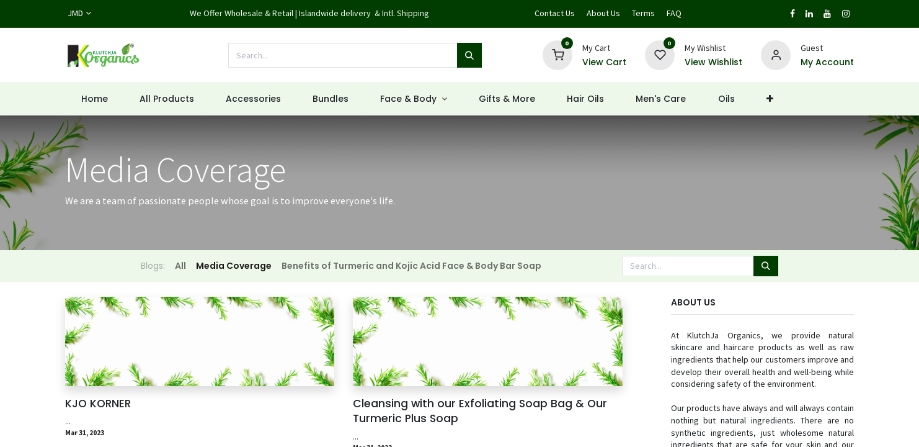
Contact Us (555, 13)
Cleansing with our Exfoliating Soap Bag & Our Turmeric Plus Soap (480, 411)
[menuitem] (94, 99)
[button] (769, 99)
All (180, 266)
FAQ (674, 13)
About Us (603, 13)
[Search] (469, 55)
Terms (643, 13)
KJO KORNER (98, 403)
